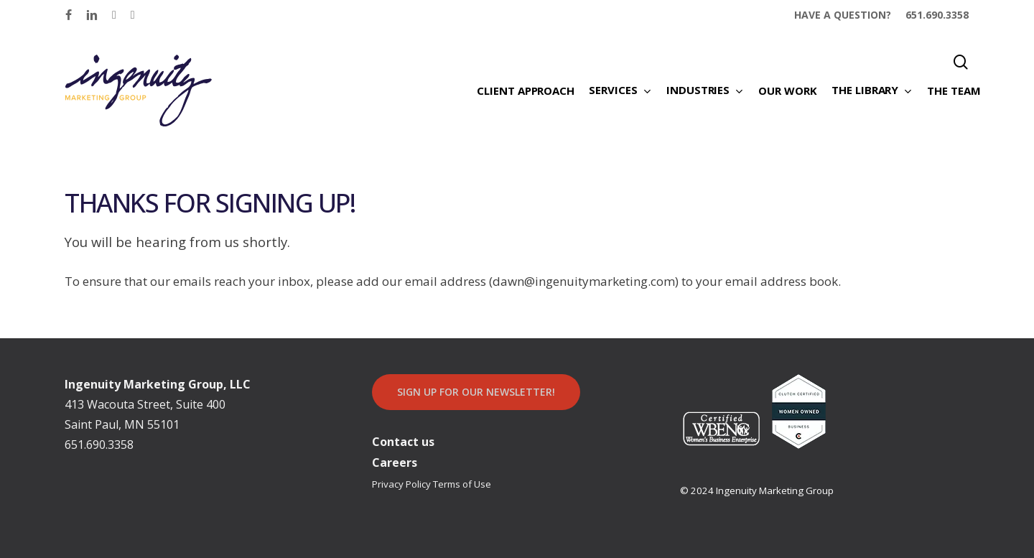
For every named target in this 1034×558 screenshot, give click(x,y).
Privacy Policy (401, 484)
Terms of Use (462, 484)
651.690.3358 (99, 444)
